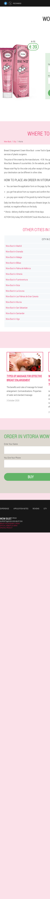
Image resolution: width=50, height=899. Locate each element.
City (45, 508)
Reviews (36, 508)
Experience (4, 508)
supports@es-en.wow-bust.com (11, 521)
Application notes (20, 508)
